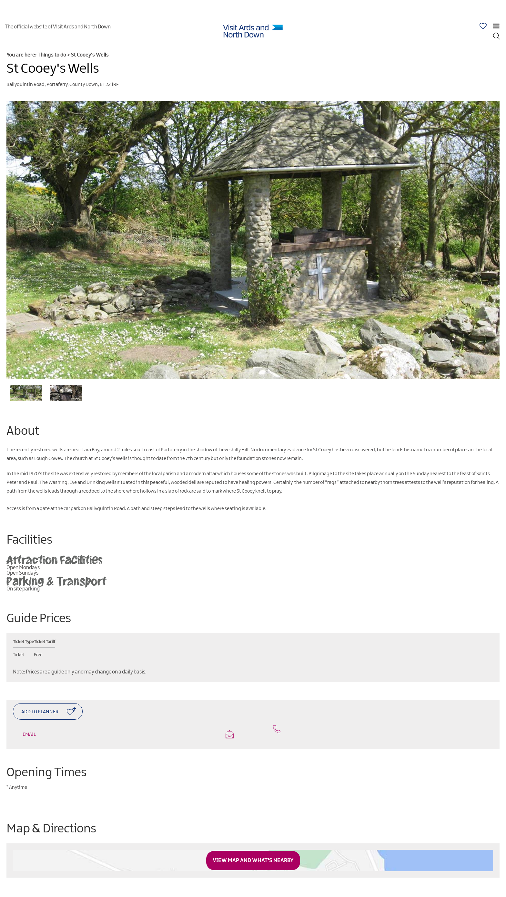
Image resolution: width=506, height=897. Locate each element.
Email (128, 734)
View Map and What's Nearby (253, 860)
